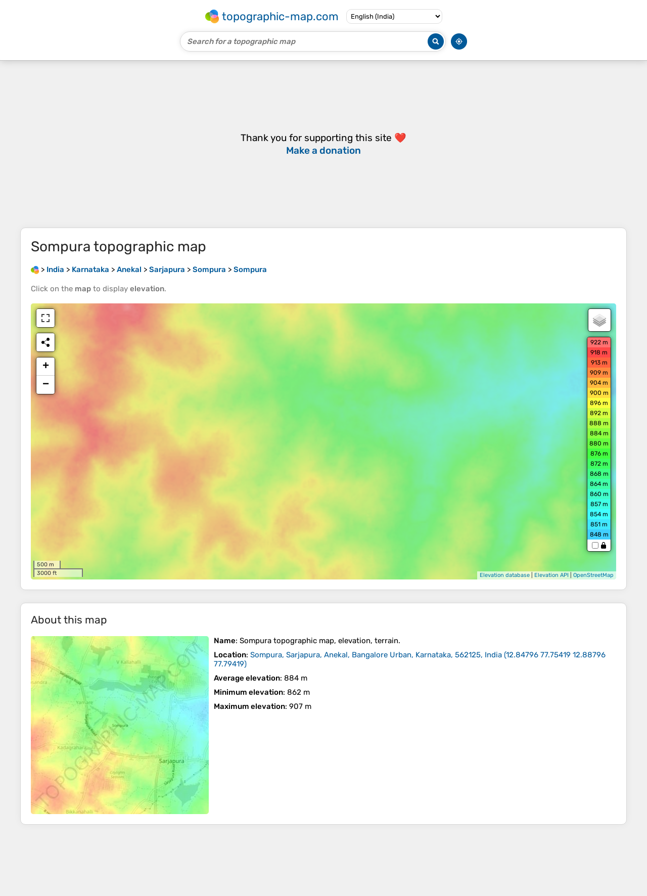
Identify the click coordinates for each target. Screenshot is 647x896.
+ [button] (45, 366)
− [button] (45, 384)
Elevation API (551, 575)
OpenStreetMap (593, 575)
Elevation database (505, 575)
